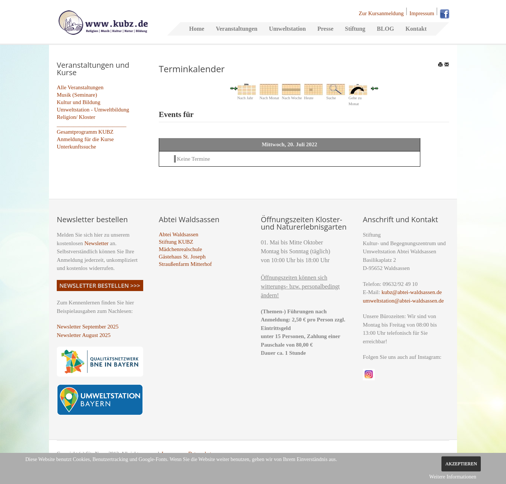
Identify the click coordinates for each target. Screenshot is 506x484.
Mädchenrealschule (180, 249)
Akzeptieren (461, 463)
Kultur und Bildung (79, 102)
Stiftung (355, 29)
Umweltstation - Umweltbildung (93, 110)
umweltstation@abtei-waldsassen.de (403, 301)
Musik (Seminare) (77, 95)
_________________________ (91, 124)
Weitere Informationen (452, 477)
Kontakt (416, 29)
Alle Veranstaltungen (80, 87)
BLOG (385, 29)
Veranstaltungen (236, 29)
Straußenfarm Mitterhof (185, 264)
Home (196, 29)
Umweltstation (287, 29)
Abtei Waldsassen (178, 234)
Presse (325, 29)
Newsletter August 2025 (84, 335)
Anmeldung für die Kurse (85, 139)
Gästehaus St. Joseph (182, 257)
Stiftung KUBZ (176, 242)
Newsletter (97, 243)
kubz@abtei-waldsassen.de (411, 292)
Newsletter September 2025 (88, 327)
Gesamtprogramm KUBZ (85, 132)
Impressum (422, 13)
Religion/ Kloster (76, 117)
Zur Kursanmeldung (381, 13)
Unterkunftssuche (76, 147)
